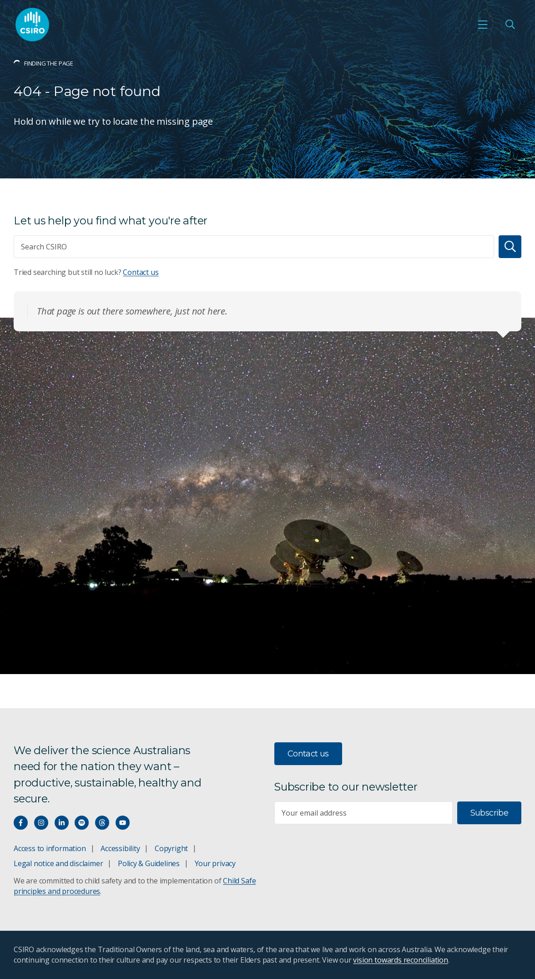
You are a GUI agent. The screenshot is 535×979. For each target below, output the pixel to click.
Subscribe (489, 813)
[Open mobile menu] (482, 24)
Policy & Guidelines (149, 863)
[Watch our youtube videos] (123, 823)
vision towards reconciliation (400, 960)
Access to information (50, 848)
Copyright (171, 848)
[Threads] (102, 823)
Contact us (140, 272)
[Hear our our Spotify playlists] (82, 823)
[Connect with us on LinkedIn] (62, 823)
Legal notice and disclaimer (58, 863)
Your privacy (215, 863)
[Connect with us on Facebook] (21, 823)
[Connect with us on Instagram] (41, 823)
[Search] (510, 246)
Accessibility (120, 848)
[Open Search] (510, 24)
